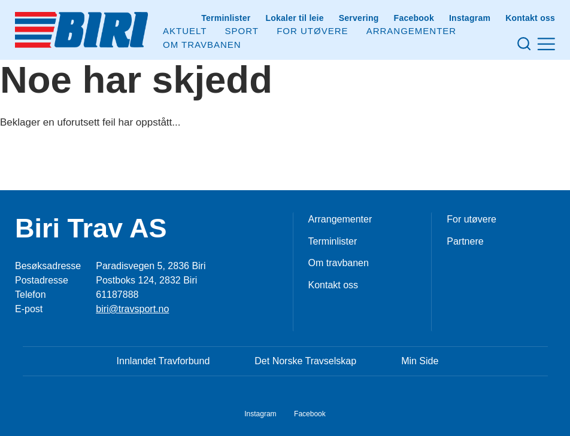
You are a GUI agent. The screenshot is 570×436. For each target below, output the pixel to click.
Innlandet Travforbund (163, 361)
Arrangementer (411, 31)
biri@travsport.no (132, 309)
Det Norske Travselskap (305, 361)
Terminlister (225, 18)
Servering (359, 18)
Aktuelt (185, 31)
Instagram (469, 18)
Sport (242, 31)
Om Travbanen (202, 44)
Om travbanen (338, 263)
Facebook (414, 18)
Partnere (465, 241)
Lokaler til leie (294, 18)
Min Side (419, 361)
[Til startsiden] (81, 30)
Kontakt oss (530, 18)
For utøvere (312, 31)
